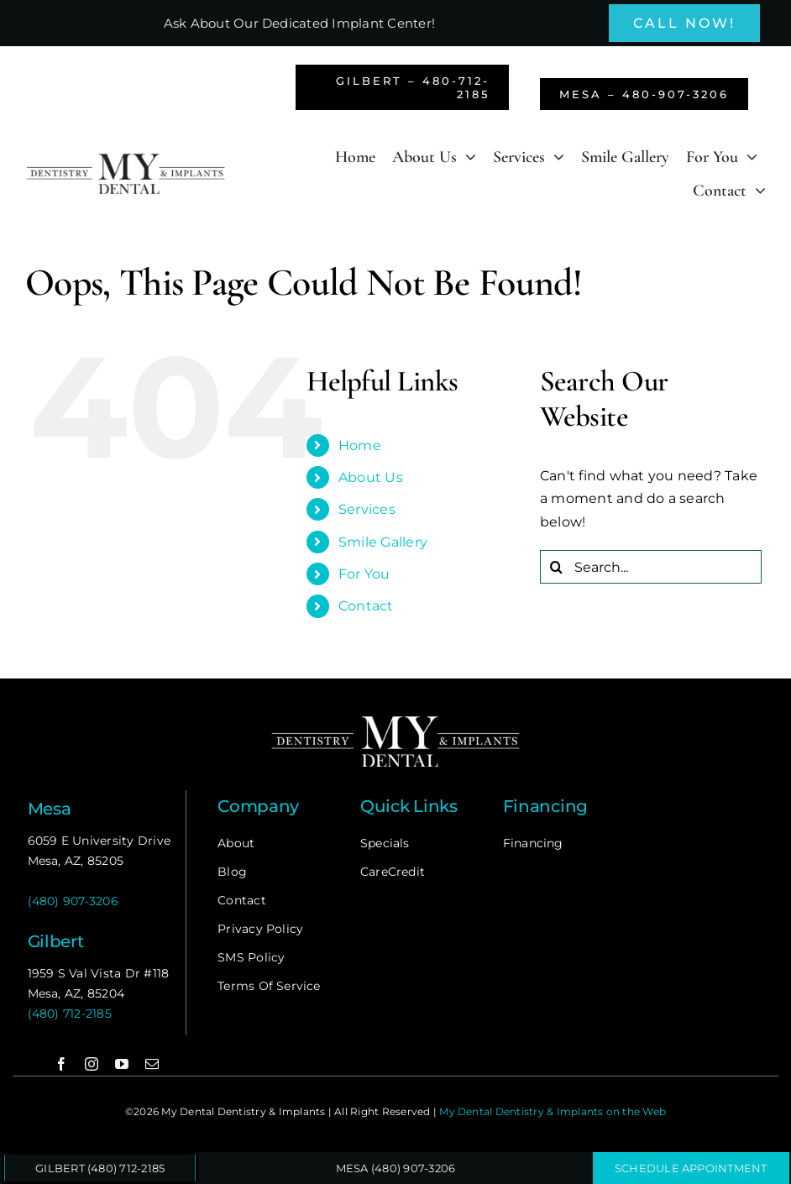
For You (364, 574)
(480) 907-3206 (73, 901)
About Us (370, 477)
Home (359, 445)
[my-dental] (126, 158)
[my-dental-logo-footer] (395, 718)
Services (367, 509)
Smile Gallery (382, 542)
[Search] (557, 567)
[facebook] (61, 1064)
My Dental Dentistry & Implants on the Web (552, 1111)
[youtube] (121, 1064)
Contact (366, 606)
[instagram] (91, 1064)
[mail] (152, 1064)
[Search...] (651, 567)
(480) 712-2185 (70, 1013)
